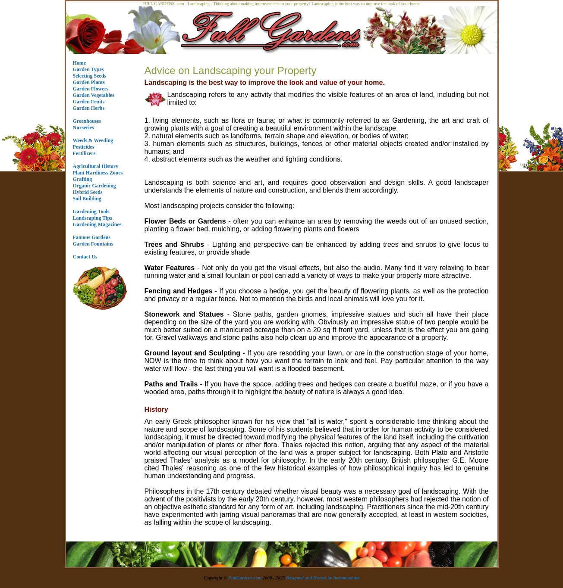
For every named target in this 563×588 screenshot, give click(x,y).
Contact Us (85, 257)
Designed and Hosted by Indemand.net (322, 578)
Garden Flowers (91, 89)
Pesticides (83, 147)
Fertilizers (84, 153)
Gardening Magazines (97, 224)
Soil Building (87, 199)
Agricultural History (96, 166)
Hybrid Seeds (88, 192)
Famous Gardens (92, 237)
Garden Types (88, 69)
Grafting (82, 179)
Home (79, 63)
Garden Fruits (89, 102)
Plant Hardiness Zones (98, 173)
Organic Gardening (94, 186)
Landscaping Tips (92, 218)
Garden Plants (89, 82)
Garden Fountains (93, 244)
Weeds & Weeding (93, 140)
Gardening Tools (91, 211)
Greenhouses (87, 121)
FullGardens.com (244, 578)
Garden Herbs (89, 108)
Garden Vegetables (93, 95)
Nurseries (83, 127)
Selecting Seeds (90, 76)
